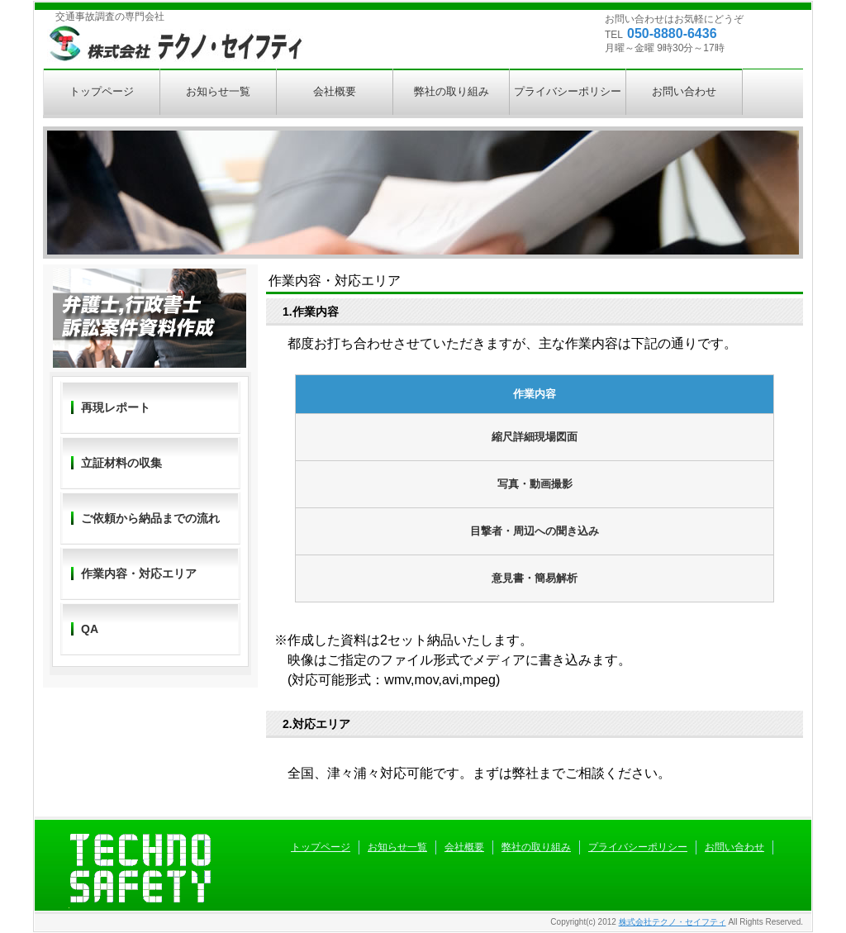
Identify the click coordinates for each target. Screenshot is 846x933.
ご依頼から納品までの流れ (150, 518)
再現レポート (115, 407)
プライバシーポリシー (567, 91)
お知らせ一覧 (218, 91)
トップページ (101, 91)
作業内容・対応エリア (139, 573)
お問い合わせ (684, 91)
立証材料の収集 (121, 462)
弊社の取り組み (451, 91)
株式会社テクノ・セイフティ (672, 921)
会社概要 (334, 91)
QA (89, 628)
